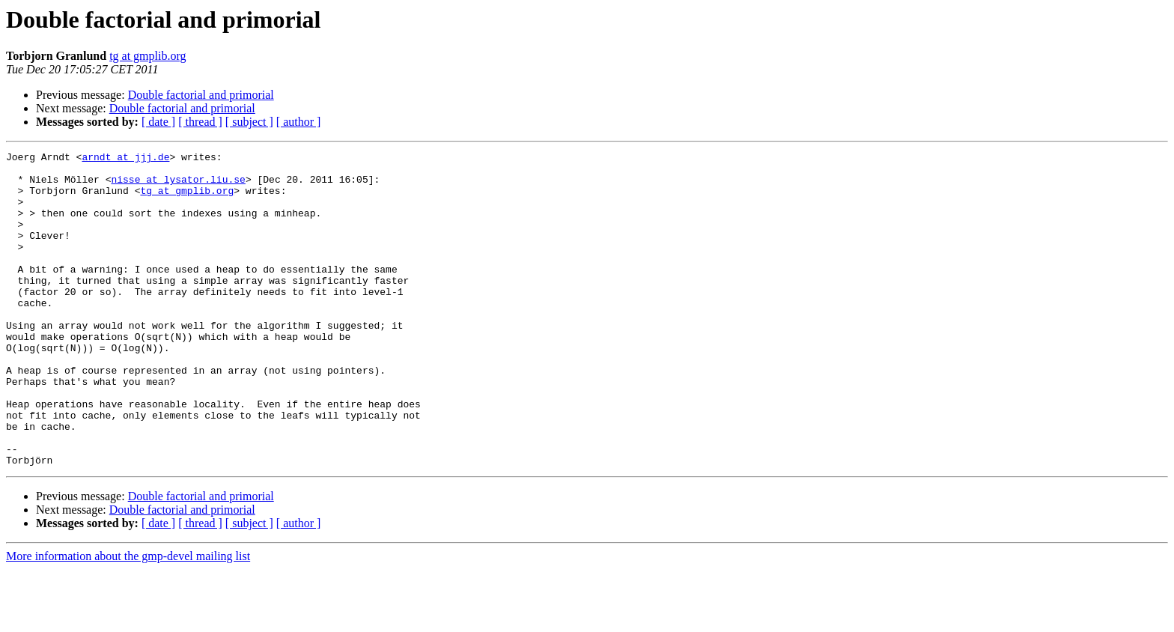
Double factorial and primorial (201, 94)
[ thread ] (200, 121)
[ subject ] (249, 121)
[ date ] (158, 121)
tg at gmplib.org (147, 55)
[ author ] (298, 121)
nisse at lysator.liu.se (178, 185)
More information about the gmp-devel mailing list (128, 619)
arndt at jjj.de (125, 158)
